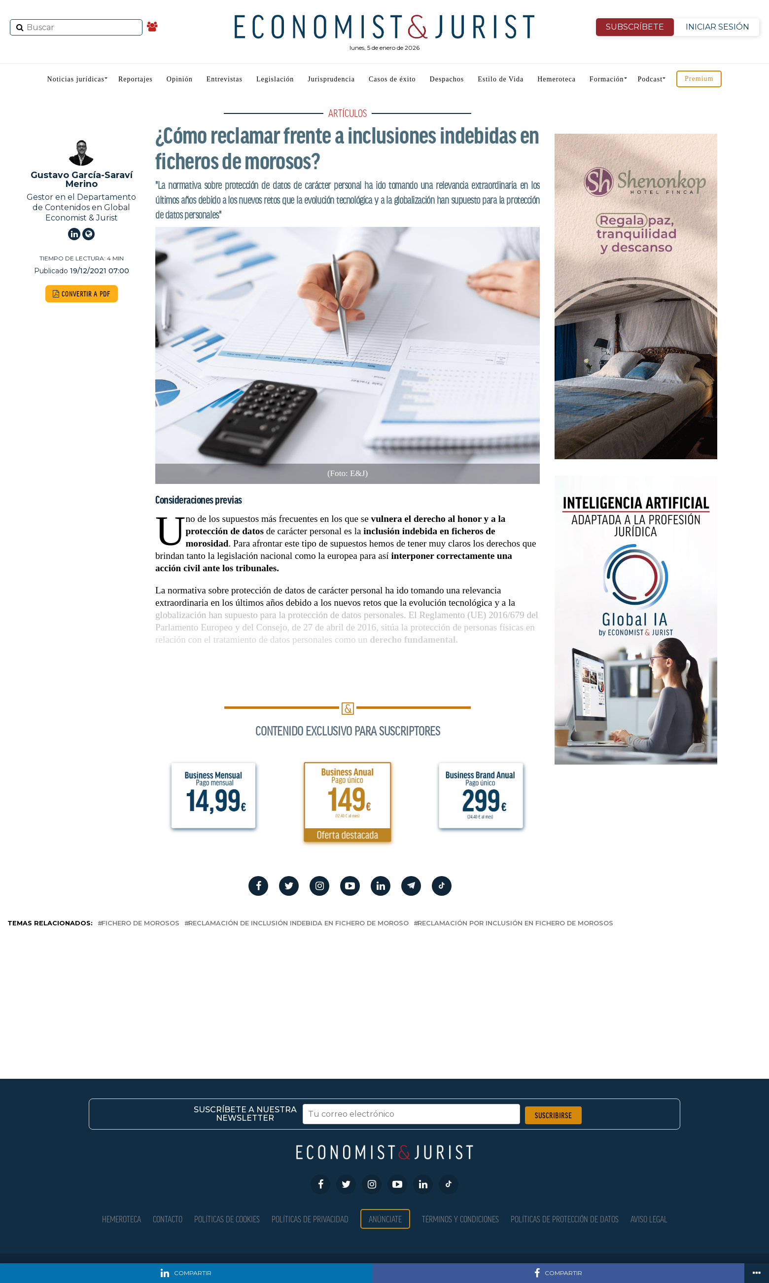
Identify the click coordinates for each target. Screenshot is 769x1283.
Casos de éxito (392, 79)
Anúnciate (385, 1218)
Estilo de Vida (501, 79)
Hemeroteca (556, 79)
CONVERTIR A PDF (81, 293)
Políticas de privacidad (310, 1218)
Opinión (180, 79)
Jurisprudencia (331, 79)
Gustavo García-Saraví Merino (82, 179)
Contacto (167, 1218)
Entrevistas (225, 79)
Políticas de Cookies (227, 1218)
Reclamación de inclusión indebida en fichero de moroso (298, 923)
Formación (607, 79)
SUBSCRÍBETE (635, 27)
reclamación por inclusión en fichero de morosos (515, 923)
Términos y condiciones (460, 1218)
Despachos (447, 79)
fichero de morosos (140, 923)
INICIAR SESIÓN (717, 27)
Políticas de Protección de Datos (565, 1218)
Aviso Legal (648, 1218)
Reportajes (135, 79)
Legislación (275, 79)
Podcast (650, 79)
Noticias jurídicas (76, 79)
